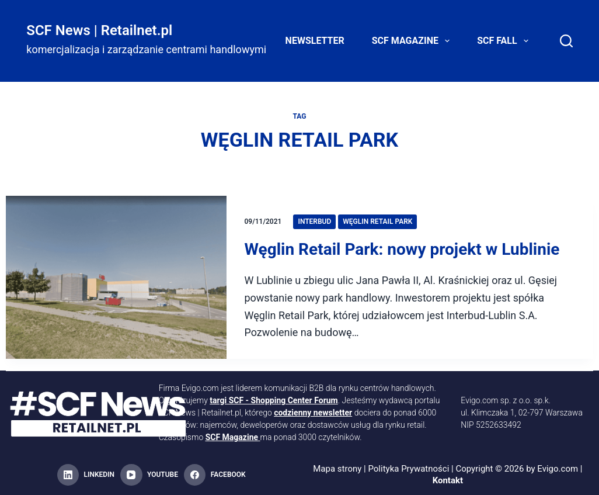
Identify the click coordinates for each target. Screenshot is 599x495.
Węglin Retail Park (377, 221)
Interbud (314, 221)
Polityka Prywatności (408, 468)
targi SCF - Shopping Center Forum (274, 400)
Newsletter (314, 40)
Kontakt (448, 480)
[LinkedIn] (85, 475)
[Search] (566, 40)
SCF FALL (505, 41)
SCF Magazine (413, 41)
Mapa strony (337, 468)
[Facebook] (215, 475)
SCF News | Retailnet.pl (99, 30)
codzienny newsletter (313, 412)
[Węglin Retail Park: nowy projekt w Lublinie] (116, 277)
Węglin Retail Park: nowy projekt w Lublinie (401, 249)
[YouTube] (149, 475)
